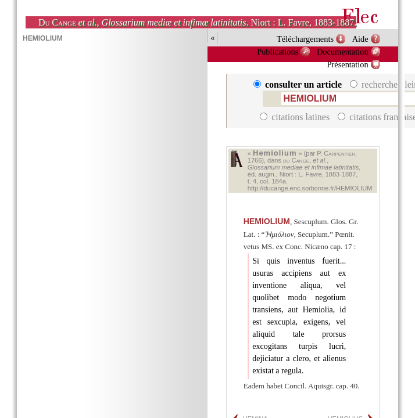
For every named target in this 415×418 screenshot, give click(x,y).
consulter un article (298, 84)
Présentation (348, 64)
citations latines (296, 117)
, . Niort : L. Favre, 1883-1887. (197, 22)
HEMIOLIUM (267, 221)
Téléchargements (305, 39)
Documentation (343, 51)
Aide (360, 39)
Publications (277, 51)
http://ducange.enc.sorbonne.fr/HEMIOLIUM (310, 188)
